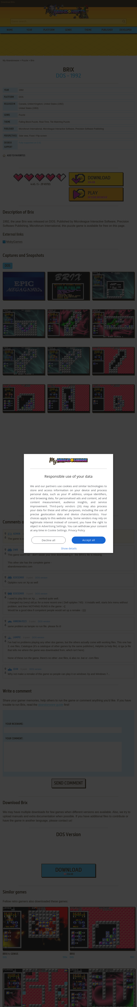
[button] (68, 548)
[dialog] (68, 503)
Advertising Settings (54, 526)
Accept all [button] (88, 540)
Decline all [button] (48, 540)
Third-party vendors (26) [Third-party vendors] (65, 506)
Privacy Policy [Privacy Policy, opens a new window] (76, 530)
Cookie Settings (57, 530)
